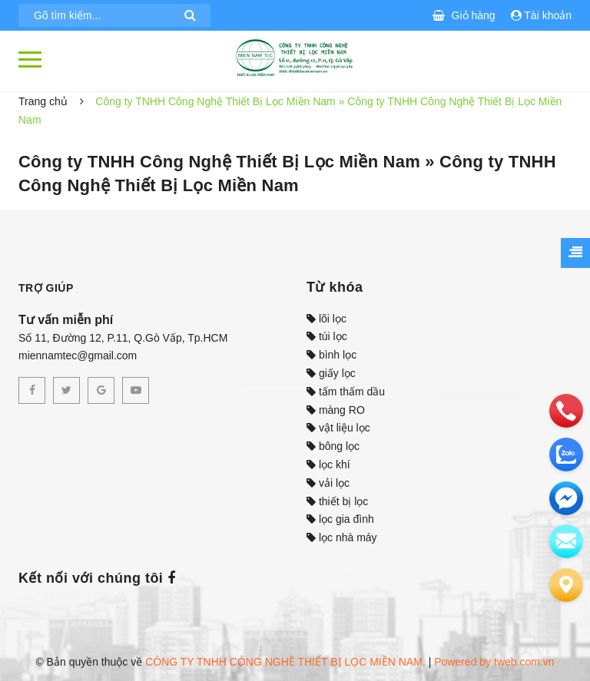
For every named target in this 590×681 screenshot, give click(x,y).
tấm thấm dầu (346, 391)
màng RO (336, 410)
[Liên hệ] (566, 585)
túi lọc (327, 336)
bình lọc (331, 355)
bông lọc (333, 446)
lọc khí (328, 464)
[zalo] (566, 454)
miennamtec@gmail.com (77, 355)
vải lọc (328, 483)
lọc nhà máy (342, 537)
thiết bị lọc (337, 501)
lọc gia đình (340, 519)
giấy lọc (331, 373)
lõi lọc (326, 318)
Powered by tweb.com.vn (494, 662)
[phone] (566, 411)
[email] (566, 498)
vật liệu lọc (338, 427)
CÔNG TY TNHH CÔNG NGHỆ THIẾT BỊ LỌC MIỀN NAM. (285, 662)
